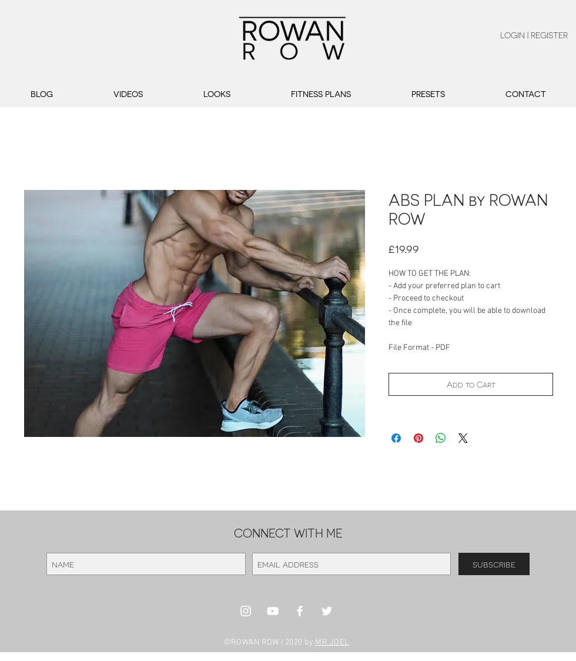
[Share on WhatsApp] (441, 438)
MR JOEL (332, 642)
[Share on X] (463, 438)
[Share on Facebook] (396, 438)
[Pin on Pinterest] (418, 438)
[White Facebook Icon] (300, 611)
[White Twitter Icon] (327, 611)
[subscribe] (494, 564)
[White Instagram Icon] (246, 611)
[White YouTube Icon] (273, 611)
